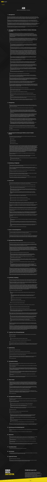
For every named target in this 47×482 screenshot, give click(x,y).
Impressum (31, 480)
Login (38, 1)
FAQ (35, 1)
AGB (36, 480)
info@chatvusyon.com (30, 470)
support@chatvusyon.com (29, 214)
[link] (42, 1)
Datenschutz (34, 480)
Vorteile (30, 1)
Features (33, 1)
